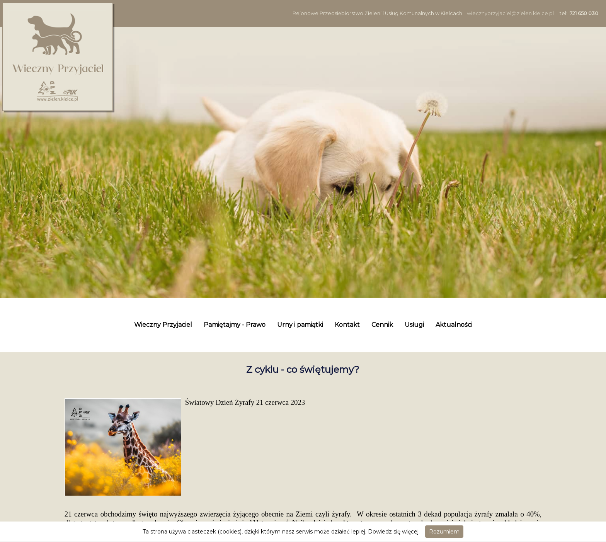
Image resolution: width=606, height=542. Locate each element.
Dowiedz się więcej (393, 531)
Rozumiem (444, 531)
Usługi (414, 324)
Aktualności (454, 324)
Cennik (382, 324)
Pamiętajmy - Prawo (235, 324)
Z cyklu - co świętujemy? (302, 369)
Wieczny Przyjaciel (163, 324)
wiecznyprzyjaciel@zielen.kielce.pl (510, 13)
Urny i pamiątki (300, 324)
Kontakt (347, 324)
